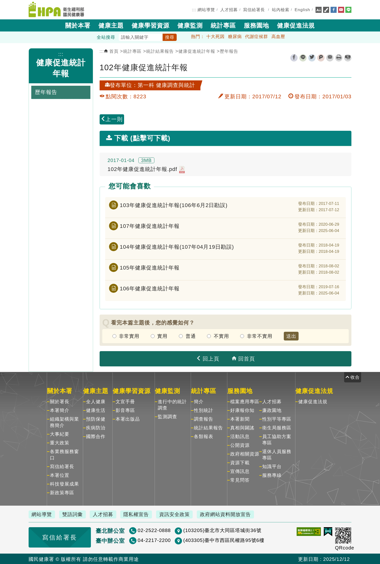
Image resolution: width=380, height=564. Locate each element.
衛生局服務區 (276, 427)
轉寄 (329, 57)
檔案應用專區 (244, 401)
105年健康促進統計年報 (150, 267)
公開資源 (240, 445)
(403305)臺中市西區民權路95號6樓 (206, 540)
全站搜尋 (106, 36)
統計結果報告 (160, 50)
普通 (191, 335)
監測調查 (167, 416)
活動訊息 (240, 436)
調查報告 (203, 418)
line (303, 57)
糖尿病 (235, 36)
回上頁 (207, 358)
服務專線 (272, 475)
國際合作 (95, 436)
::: (194, 9)
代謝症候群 (256, 36)
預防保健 (95, 418)
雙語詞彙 (74, 514)
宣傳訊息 (240, 471)
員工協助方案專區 (276, 439)
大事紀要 (59, 433)
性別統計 (203, 410)
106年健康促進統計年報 (150, 288)
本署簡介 (59, 410)
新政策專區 (62, 492)
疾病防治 (95, 427)
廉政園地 (272, 410)
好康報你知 (242, 410)
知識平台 (272, 466)
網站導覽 (206, 9)
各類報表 (203, 436)
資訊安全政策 (179, 514)
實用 (162, 335)
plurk (321, 57)
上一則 (112, 119)
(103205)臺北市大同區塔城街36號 (205, 530)
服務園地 (256, 25)
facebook (294, 57)
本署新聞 (240, 418)
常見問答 (240, 479)
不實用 (221, 335)
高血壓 (278, 36)
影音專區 (125, 410)
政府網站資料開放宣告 (231, 514)
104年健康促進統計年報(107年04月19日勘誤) (177, 246)
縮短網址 (347, 57)
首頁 (111, 50)
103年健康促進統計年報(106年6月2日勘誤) (174, 204)
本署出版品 (128, 418)
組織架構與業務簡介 (64, 422)
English (302, 9)
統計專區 (223, 25)
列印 (338, 57)
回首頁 (243, 358)
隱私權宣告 (139, 514)
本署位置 (59, 475)
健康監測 (190, 25)
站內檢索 (280, 9)
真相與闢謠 (242, 427)
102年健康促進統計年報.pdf (146, 169)
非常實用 (129, 335)
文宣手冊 (125, 401)
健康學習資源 (150, 25)
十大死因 (215, 36)
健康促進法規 (296, 25)
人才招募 (229, 9)
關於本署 (77, 25)
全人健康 (95, 401)
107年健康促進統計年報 (150, 225)
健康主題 (111, 25)
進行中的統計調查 (172, 404)
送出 (291, 335)
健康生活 (95, 410)
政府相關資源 (244, 453)
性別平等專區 (276, 418)
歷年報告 (229, 50)
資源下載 (240, 462)
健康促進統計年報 (196, 50)
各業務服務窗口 (64, 454)
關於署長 (59, 401)
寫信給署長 (254, 9)
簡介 (199, 401)
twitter (312, 57)
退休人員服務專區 (276, 454)
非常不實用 (259, 335)
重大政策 (59, 442)
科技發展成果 (64, 483)
